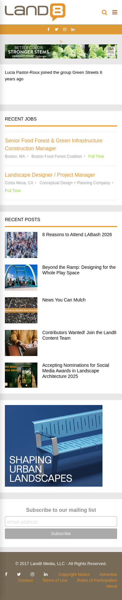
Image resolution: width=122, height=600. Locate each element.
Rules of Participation (97, 580)
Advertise (108, 574)
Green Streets (85, 72)
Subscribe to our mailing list (61, 510)
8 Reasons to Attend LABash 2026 (77, 234)
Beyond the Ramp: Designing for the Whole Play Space (79, 270)
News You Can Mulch (64, 299)
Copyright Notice (74, 574)
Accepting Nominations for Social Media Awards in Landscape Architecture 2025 (75, 371)
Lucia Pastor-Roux (22, 72)
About (111, 586)
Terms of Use (55, 580)
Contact (25, 580)
